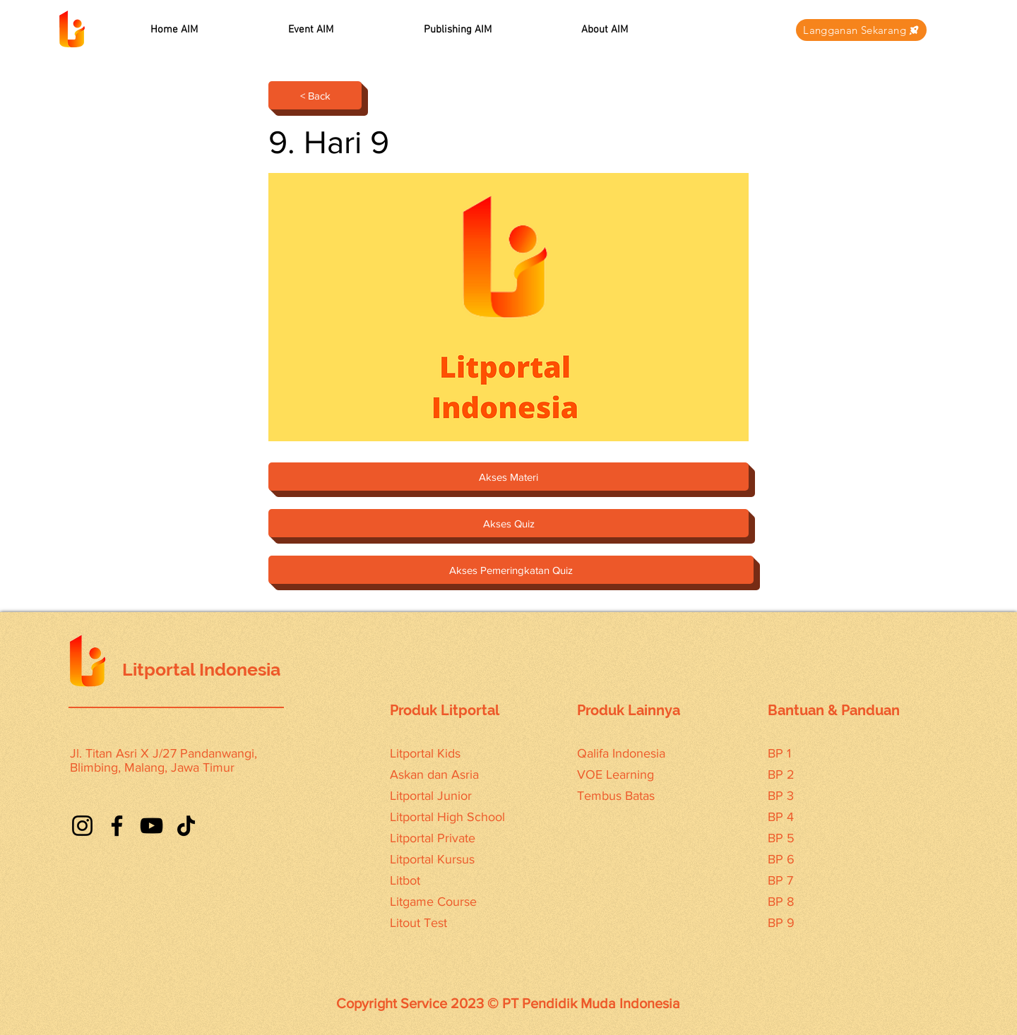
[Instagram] (82, 825)
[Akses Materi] (508, 476)
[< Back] (315, 95)
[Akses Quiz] (508, 523)
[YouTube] (151, 825)
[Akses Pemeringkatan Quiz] (511, 570)
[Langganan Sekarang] (861, 30)
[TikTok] (186, 825)
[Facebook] (117, 825)
